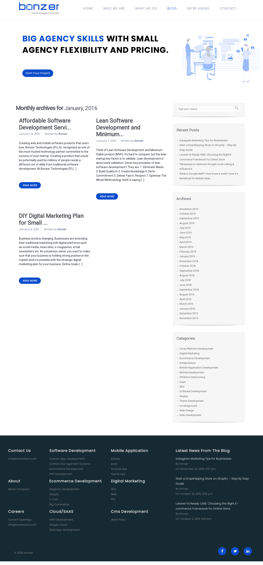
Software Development (193, 391)
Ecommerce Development (195, 358)
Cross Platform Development (196, 348)
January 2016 (187, 308)
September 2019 (189, 218)
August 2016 (187, 294)
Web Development (190, 415)
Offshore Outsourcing (192, 377)
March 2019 (186, 246)
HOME (88, 8)
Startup (184, 396)
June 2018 (186, 284)
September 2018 (189, 270)
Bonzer (62, 134)
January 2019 (187, 256)
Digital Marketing (189, 353)
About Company (19, 489)
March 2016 (186, 303)
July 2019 (185, 227)
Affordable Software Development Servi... (45, 124)
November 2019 (189, 209)
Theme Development (192, 400)
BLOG (172, 8)
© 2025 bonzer (23, 553)
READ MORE (30, 185)
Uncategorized (188, 405)
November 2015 (189, 318)
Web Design (187, 410)
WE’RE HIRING (198, 8)
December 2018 (189, 261)
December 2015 (189, 313)
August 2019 (187, 223)
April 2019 (185, 242)
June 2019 (186, 232)
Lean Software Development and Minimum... (118, 127)
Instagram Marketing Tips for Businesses (204, 140)
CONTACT (228, 8)
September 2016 (189, 289)
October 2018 (187, 265)
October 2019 (187, 213)
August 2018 (187, 275)
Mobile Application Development (199, 367)
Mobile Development (192, 372)
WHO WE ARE (114, 8)
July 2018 (185, 280)
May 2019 (185, 237)
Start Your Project (38, 73)
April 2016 (185, 299)
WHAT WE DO (146, 8)
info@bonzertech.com (22, 459)
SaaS (183, 382)
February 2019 (188, 251)
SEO (182, 386)
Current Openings (19, 520)
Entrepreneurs (188, 362)
